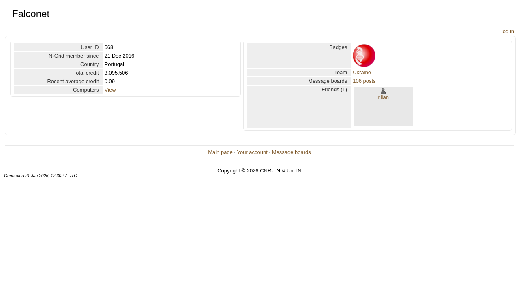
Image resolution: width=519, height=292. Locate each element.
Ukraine (362, 72)
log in (508, 31)
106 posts (364, 81)
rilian (382, 97)
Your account (252, 152)
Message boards (291, 152)
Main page (220, 152)
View (110, 90)
